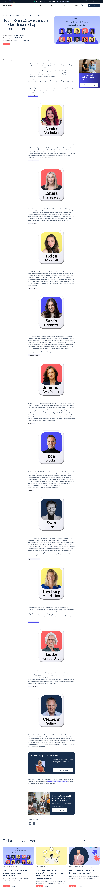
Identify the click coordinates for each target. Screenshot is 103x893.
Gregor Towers (41, 867)
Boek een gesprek (59, 810)
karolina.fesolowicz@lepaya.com (57, 781)
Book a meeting (89, 85)
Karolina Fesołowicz (19, 35)
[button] (44, 5)
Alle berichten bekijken (91, 840)
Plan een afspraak (94, 5)
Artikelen (5, 15)
